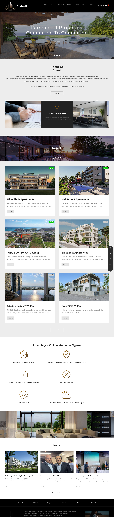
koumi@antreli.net (48, 498)
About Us (20, 485)
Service (64, 485)
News (79, 485)
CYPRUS (35, 485)
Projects (49, 485)
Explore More (57, 331)
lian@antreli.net (58, 498)
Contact (93, 485)
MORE (57, 93)
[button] (54, 55)
